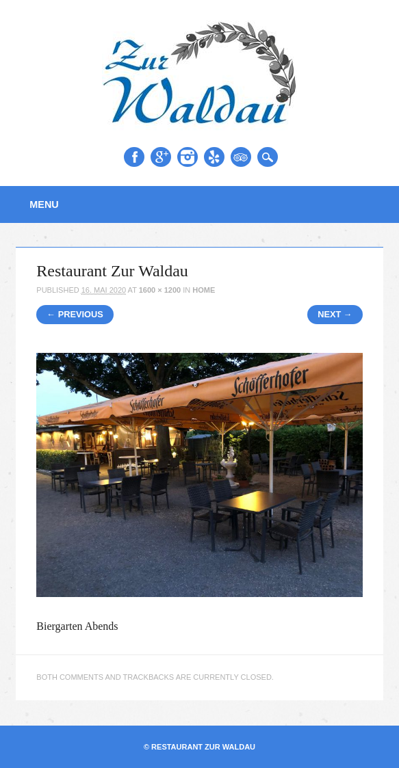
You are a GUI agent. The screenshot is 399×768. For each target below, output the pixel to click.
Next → (335, 314)
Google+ (161, 157)
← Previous (75, 314)
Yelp (214, 157)
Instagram (187, 157)
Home (203, 290)
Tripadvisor (241, 157)
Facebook (134, 157)
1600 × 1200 (160, 290)
